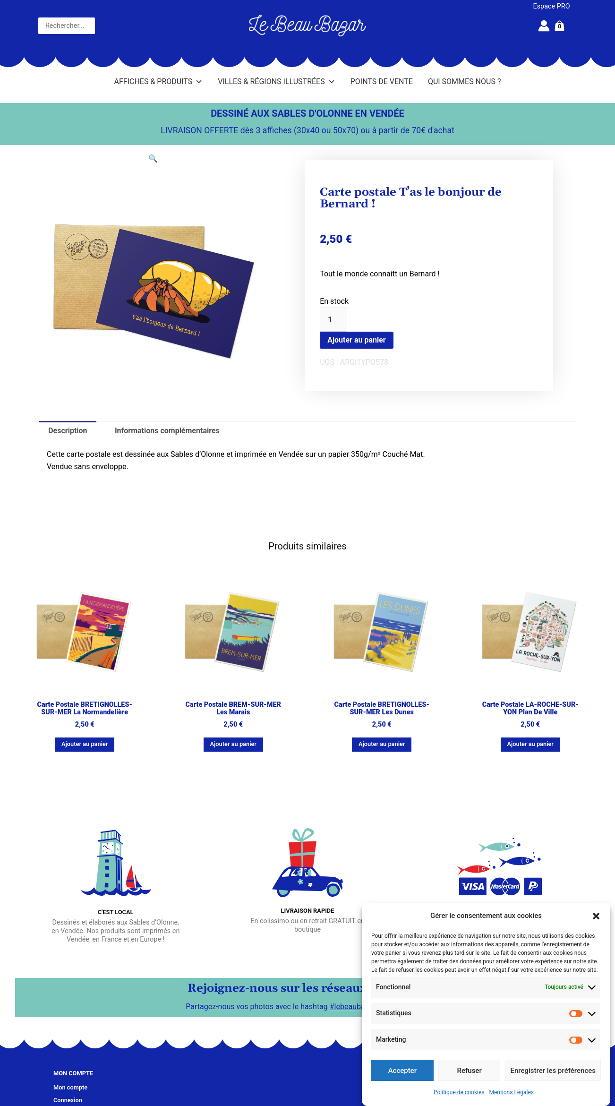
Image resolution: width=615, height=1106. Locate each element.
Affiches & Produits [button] (158, 81)
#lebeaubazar (353, 1006)
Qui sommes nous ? (464, 81)
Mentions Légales (511, 1092)
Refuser (469, 1070)
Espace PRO (551, 6)
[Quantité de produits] (333, 320)
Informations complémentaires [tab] (167, 430)
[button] (596, 916)
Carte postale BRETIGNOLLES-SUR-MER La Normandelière (84, 708)
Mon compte (70, 1087)
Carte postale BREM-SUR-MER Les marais (233, 708)
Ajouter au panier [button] (84, 743)
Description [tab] (67, 430)
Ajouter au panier (356, 339)
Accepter (402, 1070)
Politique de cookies (459, 1092)
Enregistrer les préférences (553, 1070)
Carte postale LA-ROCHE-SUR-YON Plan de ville (530, 708)
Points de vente (381, 81)
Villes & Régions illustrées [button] (276, 81)
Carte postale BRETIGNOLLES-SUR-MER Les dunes (381, 708)
